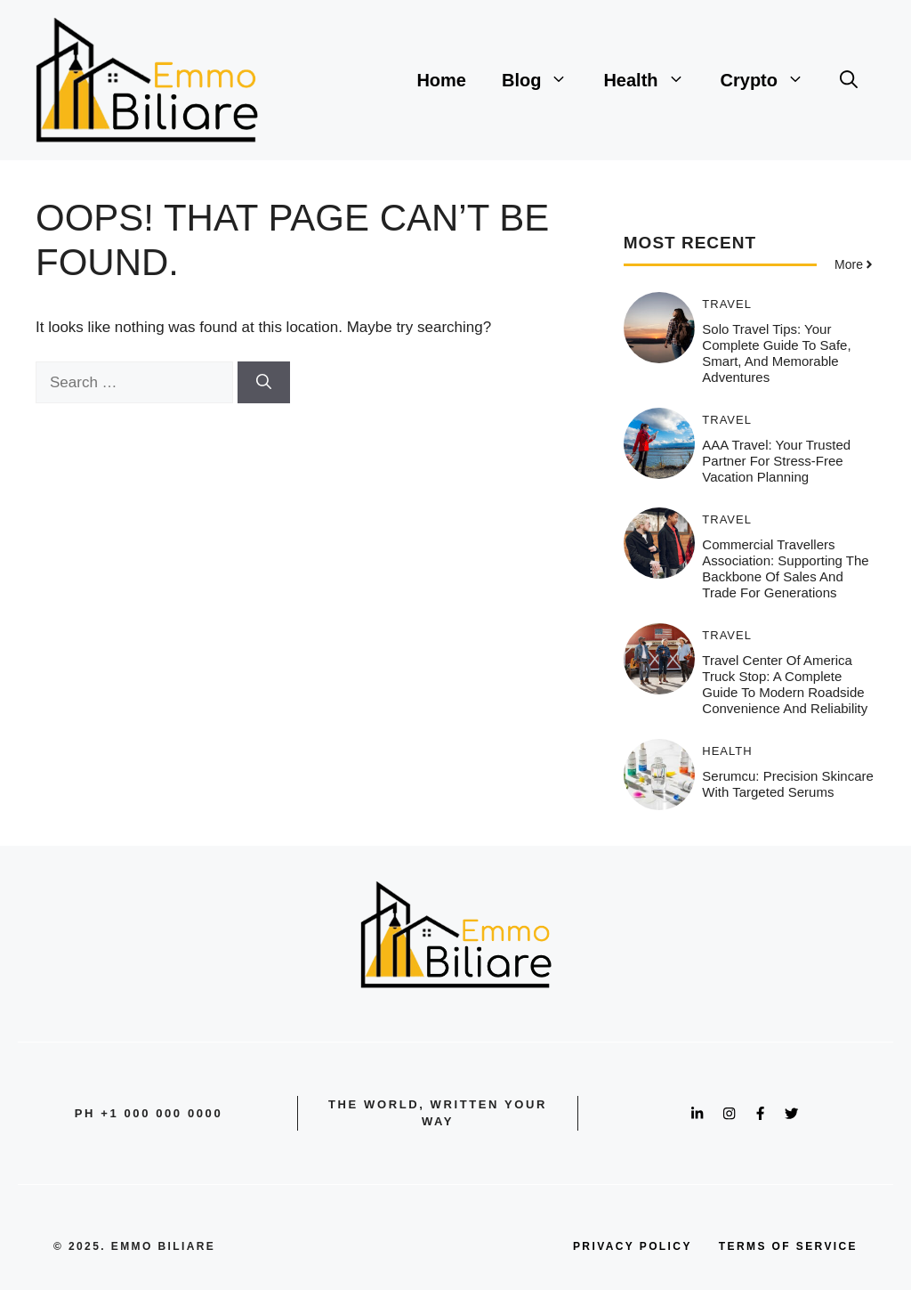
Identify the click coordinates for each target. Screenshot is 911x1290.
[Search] (264, 382)
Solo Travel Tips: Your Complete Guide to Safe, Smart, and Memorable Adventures (776, 353)
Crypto (771, 80)
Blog (543, 80)
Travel (727, 304)
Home (441, 80)
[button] (848, 80)
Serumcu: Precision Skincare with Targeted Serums (788, 783)
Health (652, 80)
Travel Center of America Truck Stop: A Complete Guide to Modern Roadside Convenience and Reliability (784, 684)
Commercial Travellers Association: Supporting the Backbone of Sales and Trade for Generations (785, 568)
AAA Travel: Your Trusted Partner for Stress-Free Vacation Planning (776, 460)
